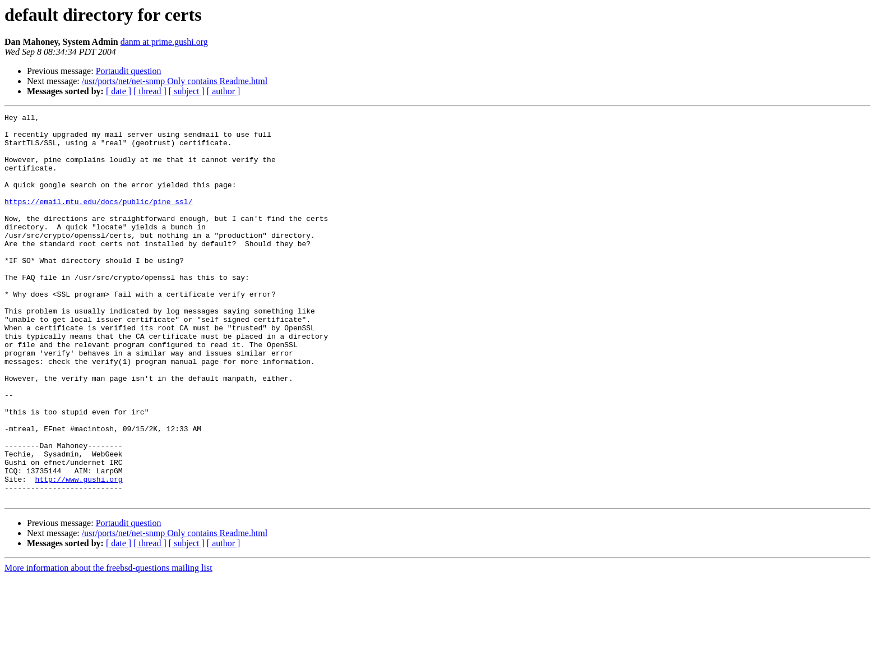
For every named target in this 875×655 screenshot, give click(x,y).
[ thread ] (149, 91)
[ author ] (223, 91)
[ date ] (118, 91)
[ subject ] (187, 91)
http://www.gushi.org (79, 553)
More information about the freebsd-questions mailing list (108, 645)
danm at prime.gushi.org (164, 42)
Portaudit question (128, 71)
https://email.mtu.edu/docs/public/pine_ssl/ (98, 220)
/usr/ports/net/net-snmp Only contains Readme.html (175, 81)
